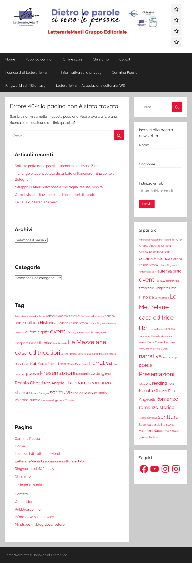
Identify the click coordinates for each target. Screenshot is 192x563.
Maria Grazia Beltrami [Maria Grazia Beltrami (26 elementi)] (44, 363)
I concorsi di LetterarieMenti (27, 72)
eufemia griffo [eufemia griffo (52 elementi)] (37, 332)
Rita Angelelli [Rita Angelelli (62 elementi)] (55, 383)
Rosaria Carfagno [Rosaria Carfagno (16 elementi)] (40, 393)
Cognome (147, 164)
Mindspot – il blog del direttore (40, 524)
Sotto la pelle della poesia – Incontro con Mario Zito (56, 166)
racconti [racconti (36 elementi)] (82, 374)
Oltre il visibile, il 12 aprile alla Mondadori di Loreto (55, 195)
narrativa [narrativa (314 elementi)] (100, 362)
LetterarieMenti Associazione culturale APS (90, 85)
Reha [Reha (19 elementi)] (108, 374)
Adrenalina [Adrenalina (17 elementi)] (20, 316)
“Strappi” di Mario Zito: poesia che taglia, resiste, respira (59, 187)
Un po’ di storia (30, 485)
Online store (72, 59)
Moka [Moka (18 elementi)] (63, 364)
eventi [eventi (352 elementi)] (58, 331)
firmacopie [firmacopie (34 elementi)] (98, 332)
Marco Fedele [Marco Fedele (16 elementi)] (22, 364)
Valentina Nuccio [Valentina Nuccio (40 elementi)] (27, 400)
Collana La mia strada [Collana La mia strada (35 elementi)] (72, 323)
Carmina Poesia (124, 72)
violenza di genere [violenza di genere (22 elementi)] (52, 400)
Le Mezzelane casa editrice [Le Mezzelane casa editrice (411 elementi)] (158, 307)
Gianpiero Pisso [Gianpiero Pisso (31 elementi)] (25, 343)
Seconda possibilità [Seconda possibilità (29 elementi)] (84, 393)
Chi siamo (101, 59)
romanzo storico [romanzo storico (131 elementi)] (157, 407)
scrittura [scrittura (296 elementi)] (60, 392)
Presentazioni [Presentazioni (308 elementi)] (57, 373)
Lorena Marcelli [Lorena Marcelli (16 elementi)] (69, 354)
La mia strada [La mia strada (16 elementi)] (60, 343)
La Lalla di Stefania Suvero (36, 202)
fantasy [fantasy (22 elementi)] (71, 332)
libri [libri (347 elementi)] (55, 352)
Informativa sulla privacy (81, 72)
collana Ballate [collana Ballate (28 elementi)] (163, 252)
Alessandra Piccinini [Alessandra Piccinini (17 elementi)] (37, 316)
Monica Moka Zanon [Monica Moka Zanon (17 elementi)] (77, 364)
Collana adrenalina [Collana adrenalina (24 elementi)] (92, 316)
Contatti (125, 59)
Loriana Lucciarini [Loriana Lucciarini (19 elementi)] (88, 353)
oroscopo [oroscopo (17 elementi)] (20, 374)
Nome (144, 145)
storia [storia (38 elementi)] (102, 393)
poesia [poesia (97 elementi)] (32, 373)
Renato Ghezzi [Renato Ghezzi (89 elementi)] (29, 382)
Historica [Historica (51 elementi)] (44, 343)
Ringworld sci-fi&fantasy (25, 85)
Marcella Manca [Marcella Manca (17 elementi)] (107, 353)
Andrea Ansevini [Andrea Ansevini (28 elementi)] (69, 316)
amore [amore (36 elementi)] (52, 316)
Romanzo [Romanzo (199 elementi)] (79, 382)
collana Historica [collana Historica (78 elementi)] (41, 322)
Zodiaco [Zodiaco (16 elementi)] (69, 400)
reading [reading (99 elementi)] (96, 373)
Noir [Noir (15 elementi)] (115, 364)
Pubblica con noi (39, 59)
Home (10, 59)
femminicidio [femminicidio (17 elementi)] (83, 332)
